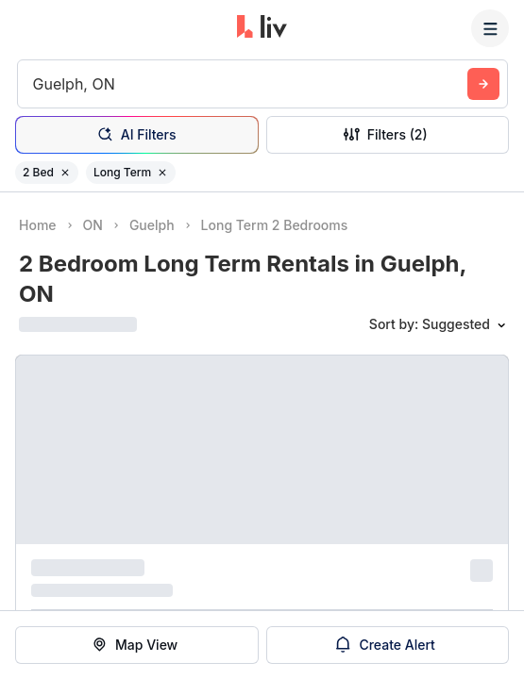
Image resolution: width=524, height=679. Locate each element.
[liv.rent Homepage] (262, 28)
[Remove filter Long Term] (162, 172)
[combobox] (35, 84)
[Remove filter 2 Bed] (65, 172)
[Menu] (490, 28)
